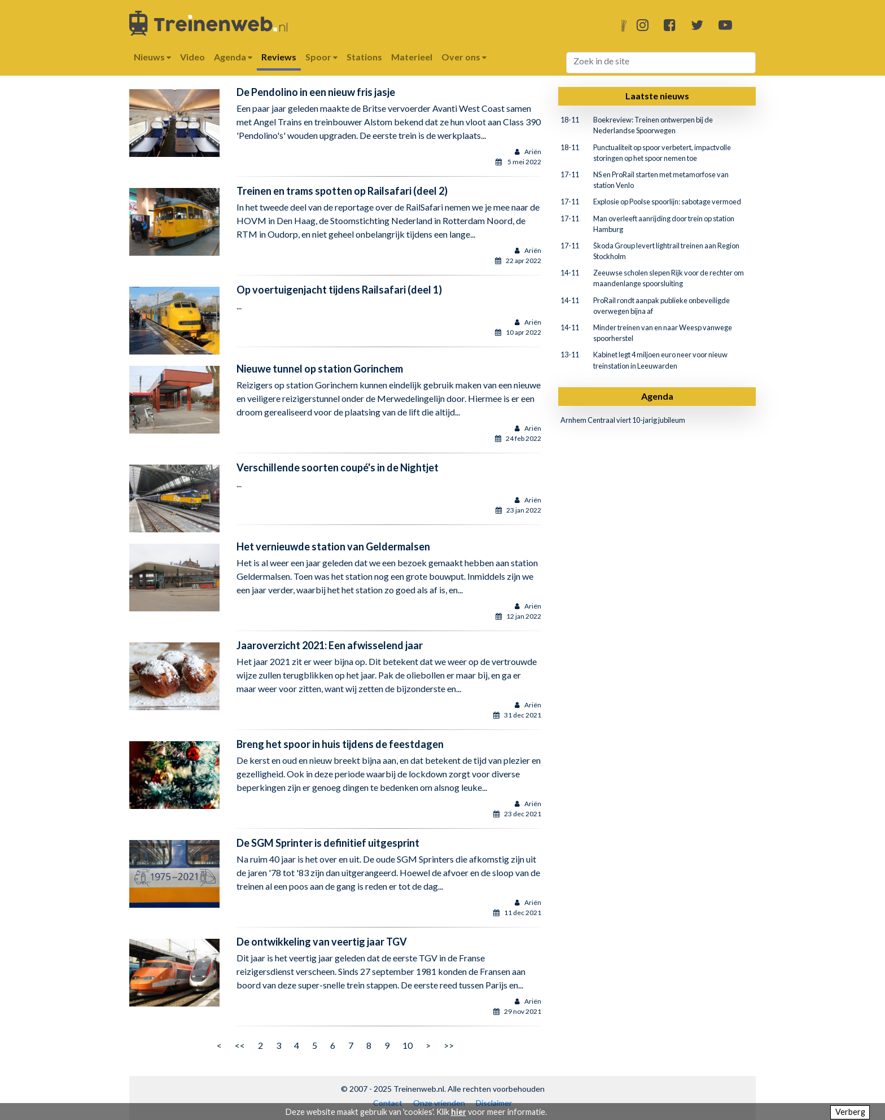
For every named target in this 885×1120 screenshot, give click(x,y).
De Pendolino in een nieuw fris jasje (315, 92)
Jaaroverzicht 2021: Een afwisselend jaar (329, 645)
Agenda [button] (233, 56)
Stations (364, 56)
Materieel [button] (411, 56)
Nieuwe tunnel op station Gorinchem (319, 368)
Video (192, 56)
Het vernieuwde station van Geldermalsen (333, 546)
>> (449, 1045)
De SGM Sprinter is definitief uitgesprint (327, 843)
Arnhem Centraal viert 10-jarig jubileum (622, 420)
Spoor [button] (321, 56)
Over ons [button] (464, 56)
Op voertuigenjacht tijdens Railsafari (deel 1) (339, 289)
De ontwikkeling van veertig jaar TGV (321, 941)
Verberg (850, 1112)
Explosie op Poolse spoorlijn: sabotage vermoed (667, 201)
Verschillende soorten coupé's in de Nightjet (337, 467)
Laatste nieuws (657, 95)
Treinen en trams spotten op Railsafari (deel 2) (342, 191)
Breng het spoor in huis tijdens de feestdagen (340, 744)
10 (407, 1045)
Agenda (657, 396)
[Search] (661, 62)
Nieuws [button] (152, 56)
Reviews (278, 56)
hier (458, 1112)
